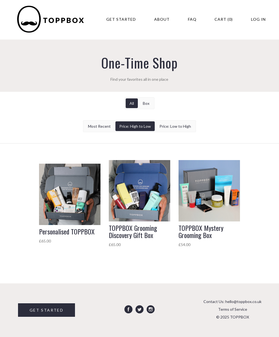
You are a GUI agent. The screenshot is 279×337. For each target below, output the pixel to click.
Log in (258, 19)
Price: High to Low (135, 126)
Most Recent (99, 126)
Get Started (121, 19)
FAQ (192, 19)
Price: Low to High (175, 126)
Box (146, 103)
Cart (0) (224, 19)
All (132, 103)
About (162, 19)
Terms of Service (232, 309)
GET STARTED (46, 310)
